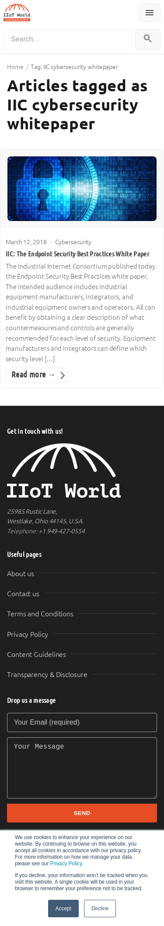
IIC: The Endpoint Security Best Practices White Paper (77, 254)
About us (20, 574)
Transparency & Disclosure (47, 674)
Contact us (23, 594)
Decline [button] (99, 908)
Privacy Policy (66, 863)
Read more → (33, 374)
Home (15, 66)
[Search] (68, 39)
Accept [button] (63, 908)
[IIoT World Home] (82, 470)
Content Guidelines (36, 654)
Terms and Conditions (40, 614)
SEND (81, 813)
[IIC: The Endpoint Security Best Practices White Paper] (82, 188)
